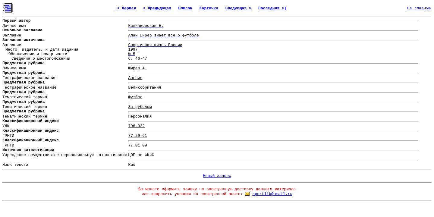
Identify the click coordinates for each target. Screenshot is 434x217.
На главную (419, 8)
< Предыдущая (157, 8)
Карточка (209, 8)
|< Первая (125, 8)
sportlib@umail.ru (272, 194)
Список (185, 8)
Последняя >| (272, 8)
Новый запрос (217, 176)
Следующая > (238, 8)
